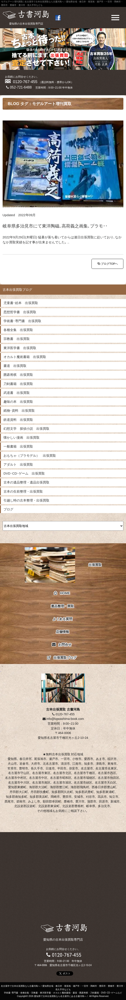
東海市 (112, 763)
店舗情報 (62, 632)
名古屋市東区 (41, 773)
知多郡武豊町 (84, 792)
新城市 (115, 801)
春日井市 (25, 759)
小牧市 (76, 759)
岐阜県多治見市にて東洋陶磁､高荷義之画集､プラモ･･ (55, 226)
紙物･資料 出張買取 (19, 410)
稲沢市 (112, 759)
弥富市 (73, 768)
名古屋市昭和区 (60, 777)
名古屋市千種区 (84, 773)
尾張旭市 (40, 759)
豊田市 (67, 796)
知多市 (88, 763)
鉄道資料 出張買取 (18, 419)
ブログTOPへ (107, 263)
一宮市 (65, 759)
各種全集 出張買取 (18, 330)
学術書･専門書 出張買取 (22, 321)
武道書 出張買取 (16, 393)
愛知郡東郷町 (17, 787)
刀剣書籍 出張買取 (18, 384)
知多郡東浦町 (105, 792)
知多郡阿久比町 (62, 792)
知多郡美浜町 (39, 796)
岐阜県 (90, 806)
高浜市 (102, 796)
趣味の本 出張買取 (18, 401)
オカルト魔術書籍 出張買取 (24, 357)
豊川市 (80, 801)
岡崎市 (55, 796)
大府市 (35, 763)
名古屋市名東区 (106, 768)
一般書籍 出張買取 (18, 446)
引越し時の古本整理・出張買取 (26, 500)
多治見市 (104, 806)
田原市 (103, 801)
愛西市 (88, 759)
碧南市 (21, 801)
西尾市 (9, 801)
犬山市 (12, 763)
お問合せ (62, 644)
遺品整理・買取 (62, 606)
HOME (62, 593)
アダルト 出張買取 (18, 464)
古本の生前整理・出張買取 (23, 491)
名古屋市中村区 (15, 777)
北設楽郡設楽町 (25, 806)
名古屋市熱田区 (108, 777)
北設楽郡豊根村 (73, 806)
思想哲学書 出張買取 (19, 312)
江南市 (76, 763)
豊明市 (23, 768)
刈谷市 (90, 796)
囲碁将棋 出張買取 (18, 374)
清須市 (65, 763)
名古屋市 (87, 768)
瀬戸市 (53, 759)
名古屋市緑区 (83, 782)
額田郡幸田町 (52, 801)
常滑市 (12, 768)
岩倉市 (24, 763)
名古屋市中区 (38, 777)
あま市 (100, 759)
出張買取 (63, 565)
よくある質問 (62, 619)
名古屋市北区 (62, 773)
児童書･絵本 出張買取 (20, 303)
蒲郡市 (91, 801)
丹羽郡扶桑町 (40, 792)
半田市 (61, 768)
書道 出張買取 (14, 366)
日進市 (50, 768)
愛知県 (12, 759)
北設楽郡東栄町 (49, 806)
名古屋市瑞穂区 (84, 777)
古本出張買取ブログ (17, 289)
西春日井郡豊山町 (104, 787)
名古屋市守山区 (18, 773)
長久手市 (37, 768)
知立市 (113, 796)
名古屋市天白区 (105, 782)
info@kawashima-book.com (63, 719)
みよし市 (34, 801)
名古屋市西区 (107, 773)
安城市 (78, 796)
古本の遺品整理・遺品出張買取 (26, 482)
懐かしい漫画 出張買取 (21, 437)
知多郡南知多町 (16, 796)
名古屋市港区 (62, 782)
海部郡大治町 (38, 787)
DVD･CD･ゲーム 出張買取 (24, 473)
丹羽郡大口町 (19, 792)
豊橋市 (68, 801)
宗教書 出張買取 (16, 339)
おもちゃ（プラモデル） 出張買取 (29, 455)
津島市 (100, 763)
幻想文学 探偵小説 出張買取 (26, 428)
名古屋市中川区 (18, 782)
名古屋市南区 (41, 782)
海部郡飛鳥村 (80, 787)
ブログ (8, 509)
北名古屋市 (50, 763)
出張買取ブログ (61, 658)
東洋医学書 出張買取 (19, 348)
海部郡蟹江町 (59, 787)
